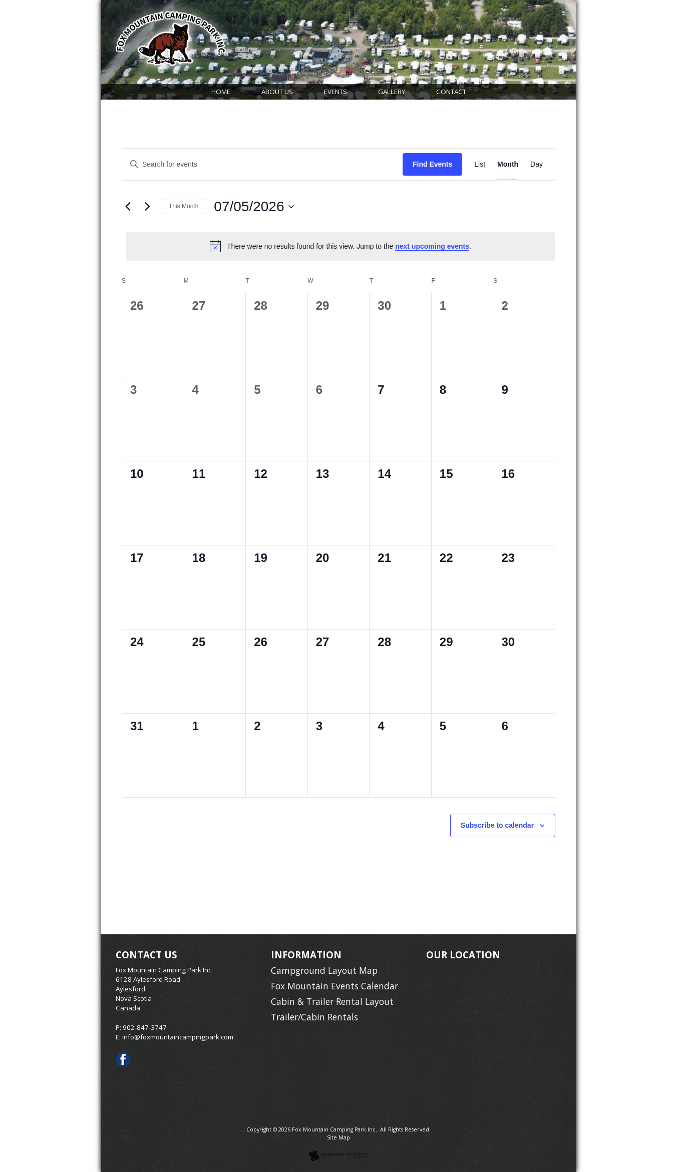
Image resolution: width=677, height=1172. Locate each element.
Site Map (338, 1137)
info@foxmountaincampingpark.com (177, 1036)
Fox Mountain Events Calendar (334, 986)
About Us (277, 91)
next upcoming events (432, 246)
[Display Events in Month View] (507, 164)
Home (220, 91)
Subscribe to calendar (497, 825)
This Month (183, 206)
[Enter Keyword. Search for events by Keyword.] (262, 164)
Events (335, 91)
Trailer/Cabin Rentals (314, 1017)
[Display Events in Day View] (536, 164)
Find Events (432, 164)
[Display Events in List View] (479, 164)
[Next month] (147, 207)
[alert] (340, 246)
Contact (451, 91)
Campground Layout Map (324, 970)
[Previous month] (128, 207)
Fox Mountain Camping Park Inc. (334, 1129)
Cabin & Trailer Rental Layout (332, 1001)
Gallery (391, 91)
